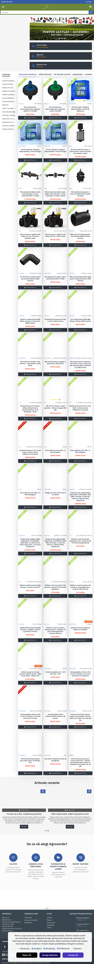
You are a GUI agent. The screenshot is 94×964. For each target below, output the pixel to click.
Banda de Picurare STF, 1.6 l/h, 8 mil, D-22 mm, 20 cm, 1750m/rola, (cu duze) (30, 445)
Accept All (73, 955)
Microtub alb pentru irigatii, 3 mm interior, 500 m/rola (55, 355)
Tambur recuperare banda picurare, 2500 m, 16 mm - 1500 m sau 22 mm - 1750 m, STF (30, 667)
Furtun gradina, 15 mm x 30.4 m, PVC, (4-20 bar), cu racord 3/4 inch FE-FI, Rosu (30, 709)
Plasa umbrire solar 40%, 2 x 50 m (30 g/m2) (55, 444)
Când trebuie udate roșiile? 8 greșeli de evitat (70, 807)
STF (20, 395)
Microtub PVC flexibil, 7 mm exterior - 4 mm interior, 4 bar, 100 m (30, 356)
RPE (20, 223)
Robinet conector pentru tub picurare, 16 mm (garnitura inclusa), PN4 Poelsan (80, 580)
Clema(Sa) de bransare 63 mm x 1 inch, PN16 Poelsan (55, 313)
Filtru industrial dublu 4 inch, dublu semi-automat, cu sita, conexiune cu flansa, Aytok (55, 186)
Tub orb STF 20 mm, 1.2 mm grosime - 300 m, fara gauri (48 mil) (55, 400)
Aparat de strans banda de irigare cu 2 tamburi (80, 621)
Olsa (45, 439)
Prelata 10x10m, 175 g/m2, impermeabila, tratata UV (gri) (30, 143)
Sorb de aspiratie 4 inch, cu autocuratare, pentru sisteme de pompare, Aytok (80, 144)
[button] (45, 823)
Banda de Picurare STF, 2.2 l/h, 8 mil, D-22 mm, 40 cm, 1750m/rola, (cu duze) (80, 400)
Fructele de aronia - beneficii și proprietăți (24, 807)
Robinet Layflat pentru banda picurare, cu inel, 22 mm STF (30, 579)
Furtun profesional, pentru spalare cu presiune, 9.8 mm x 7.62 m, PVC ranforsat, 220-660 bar (80, 710)
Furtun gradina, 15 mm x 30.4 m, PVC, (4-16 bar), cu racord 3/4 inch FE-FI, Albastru (80, 667)
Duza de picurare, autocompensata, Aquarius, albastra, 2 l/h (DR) (30, 102)
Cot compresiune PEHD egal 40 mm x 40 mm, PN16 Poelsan (80, 313)
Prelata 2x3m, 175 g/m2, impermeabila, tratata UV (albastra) (80, 102)
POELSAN (71, 223)
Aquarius (21, 96)
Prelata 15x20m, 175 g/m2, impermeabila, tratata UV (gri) (55, 143)
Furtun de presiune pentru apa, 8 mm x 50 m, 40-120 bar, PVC (30, 753)
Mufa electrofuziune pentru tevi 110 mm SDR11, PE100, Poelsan (80, 229)
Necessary (24, 948)
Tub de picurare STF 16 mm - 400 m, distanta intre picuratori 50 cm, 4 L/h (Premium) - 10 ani (30, 401)
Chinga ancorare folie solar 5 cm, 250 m (55, 486)
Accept (89, 959)
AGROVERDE (72, 96)
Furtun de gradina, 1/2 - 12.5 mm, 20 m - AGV (55, 666)
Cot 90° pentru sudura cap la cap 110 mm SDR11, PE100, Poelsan (30, 271)
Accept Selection (50, 955)
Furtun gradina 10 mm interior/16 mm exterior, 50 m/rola (55, 709)
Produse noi (78, 67)
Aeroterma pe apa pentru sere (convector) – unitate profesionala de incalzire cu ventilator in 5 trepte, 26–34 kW (80, 755)
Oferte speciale (45, 67)
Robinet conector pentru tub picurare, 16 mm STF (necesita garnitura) (55, 580)
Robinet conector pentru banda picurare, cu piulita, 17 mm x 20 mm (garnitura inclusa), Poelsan (55, 623)
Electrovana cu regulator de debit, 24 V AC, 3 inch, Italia (55, 228)
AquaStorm (72, 482)
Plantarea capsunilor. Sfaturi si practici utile (83, 910)
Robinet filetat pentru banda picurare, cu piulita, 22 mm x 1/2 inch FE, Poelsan (30, 622)
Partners (76, 948)
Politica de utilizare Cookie (41, 961)
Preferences (63, 948)
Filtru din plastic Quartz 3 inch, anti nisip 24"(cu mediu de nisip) (80, 186)
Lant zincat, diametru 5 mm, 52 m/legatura (55, 752)
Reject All (26, 955)
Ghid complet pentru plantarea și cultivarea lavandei (83, 923)
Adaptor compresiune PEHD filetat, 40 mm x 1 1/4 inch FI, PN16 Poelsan (30, 314)
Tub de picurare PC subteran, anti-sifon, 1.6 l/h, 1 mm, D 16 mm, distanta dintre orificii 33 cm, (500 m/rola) (80, 357)
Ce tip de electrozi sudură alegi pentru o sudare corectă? (83, 917)
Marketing (49, 948)
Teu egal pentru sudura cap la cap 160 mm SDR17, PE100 (55, 271)
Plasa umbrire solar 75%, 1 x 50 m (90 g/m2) (80, 444)
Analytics (37, 948)
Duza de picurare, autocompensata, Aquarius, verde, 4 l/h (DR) (55, 102)
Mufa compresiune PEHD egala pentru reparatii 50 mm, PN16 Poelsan (80, 271)
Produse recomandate (28, 67)
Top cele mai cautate (62, 67)
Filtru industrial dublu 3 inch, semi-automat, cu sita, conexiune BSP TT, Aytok (30, 186)
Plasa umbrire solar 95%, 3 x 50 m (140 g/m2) (30, 486)
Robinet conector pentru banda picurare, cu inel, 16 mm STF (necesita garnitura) (80, 534)
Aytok (70, 139)
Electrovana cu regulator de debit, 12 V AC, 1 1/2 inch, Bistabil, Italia (30, 229)
